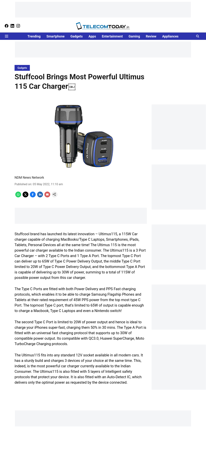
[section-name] (22, 67)
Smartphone (55, 36)
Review (151, 36)
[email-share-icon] (47, 196)
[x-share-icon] (25, 196)
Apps (92, 36)
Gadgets (76, 36)
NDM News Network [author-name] (29, 177)
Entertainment (112, 36)
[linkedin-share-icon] (40, 196)
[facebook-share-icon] (33, 196)
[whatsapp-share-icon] (18, 196)
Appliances (170, 36)
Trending (34, 36)
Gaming (134, 36)
